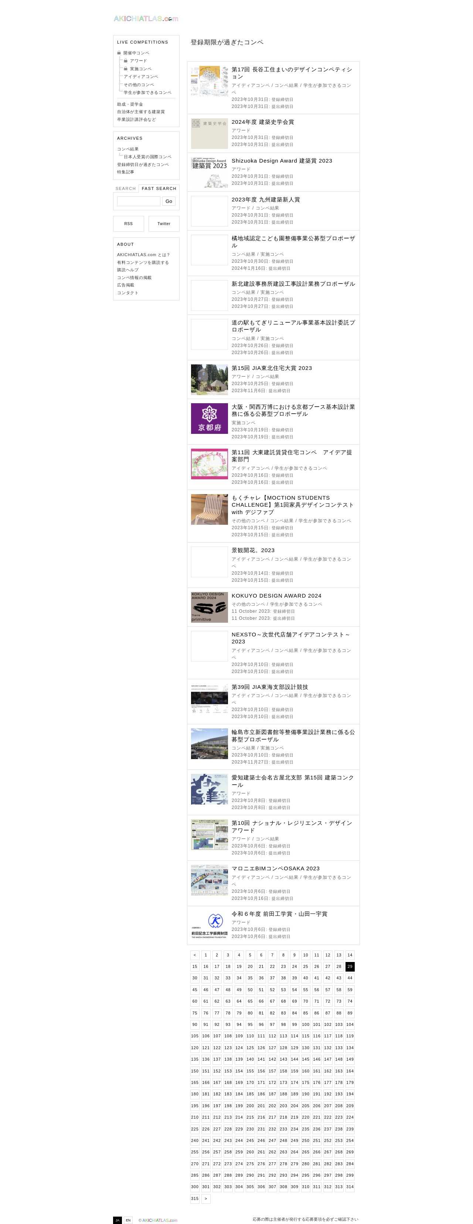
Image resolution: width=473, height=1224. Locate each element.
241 (206, 1141)
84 (294, 1013)
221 (316, 1117)
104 (350, 1025)
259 (239, 1152)
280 (305, 1164)
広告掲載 (126, 285)
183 (228, 1094)
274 (239, 1164)
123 (228, 1048)
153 (228, 1071)
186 (261, 1094)
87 (328, 1013)
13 (339, 955)
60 (195, 1001)
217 (272, 1117)
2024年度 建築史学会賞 (263, 122)
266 (316, 1152)
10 (306, 955)
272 (217, 1164)
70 (306, 1001)
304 (239, 1187)
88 (339, 1013)
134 (350, 1048)
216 (261, 1117)
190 (305, 1094)
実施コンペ (141, 69)
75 (195, 1013)
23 (283, 967)
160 (305, 1071)
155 (250, 1071)
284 (350, 1164)
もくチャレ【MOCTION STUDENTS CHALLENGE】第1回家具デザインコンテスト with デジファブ (293, 504)
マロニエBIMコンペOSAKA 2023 (276, 868)
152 (217, 1071)
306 (261, 1187)
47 (217, 990)
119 (350, 1036)
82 (272, 1013)
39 (294, 978)
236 (316, 1129)
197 (217, 1106)
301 (206, 1187)
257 (217, 1152)
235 (305, 1129)
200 (250, 1106)
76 (206, 1013)
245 (250, 1141)
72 (328, 1001)
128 (283, 1048)
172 (272, 1083)
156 (261, 1071)
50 (250, 990)
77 (217, 1013)
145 (305, 1059)
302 (217, 1187)
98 (283, 1025)
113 (283, 1036)
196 (206, 1106)
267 (327, 1152)
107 (217, 1036)
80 (250, 1013)
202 (272, 1106)
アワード (138, 60)
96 (261, 1025)
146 (316, 1059)
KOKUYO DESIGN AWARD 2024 (277, 595)
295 (305, 1175)
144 (294, 1059)
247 (272, 1141)
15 (195, 967)
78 (228, 1013)
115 (305, 1036)
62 (217, 1001)
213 (228, 1117)
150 (194, 1071)
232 (272, 1129)
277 (272, 1164)
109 (239, 1036)
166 (206, 1083)
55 (306, 990)
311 (316, 1187)
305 (250, 1187)
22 (272, 967)
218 (283, 1117)
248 (283, 1141)
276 (261, 1164)
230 (250, 1129)
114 (294, 1036)
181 (206, 1094)
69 (294, 1001)
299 (350, 1175)
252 (327, 1141)
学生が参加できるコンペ (147, 92)
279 (294, 1164)
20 (250, 967)
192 (327, 1094)
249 (294, 1141)
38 (283, 978)
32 (217, 978)
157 (272, 1071)
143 (283, 1059)
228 (228, 1129)
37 (272, 978)
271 (206, 1164)
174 (294, 1083)
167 (217, 1083)
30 (195, 978)
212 (217, 1117)
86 (317, 1013)
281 (316, 1164)
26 (317, 967)
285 (194, 1175)
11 (317, 955)
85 (306, 1013)
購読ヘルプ (128, 270)
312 (327, 1187)
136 (206, 1059)
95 (250, 1025)
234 (294, 1129)
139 (239, 1059)
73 (339, 1001)
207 (327, 1106)
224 (350, 1117)
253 (339, 1141)
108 (228, 1036)
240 (194, 1141)
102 (327, 1025)
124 (239, 1048)
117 (327, 1036)
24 (294, 967)
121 (206, 1048)
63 (228, 1001)
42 (328, 978)
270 (194, 1164)
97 (272, 1025)
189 (294, 1094)
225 (194, 1129)
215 (250, 1117)
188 (283, 1094)
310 (305, 1187)
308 (283, 1187)
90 (195, 1025)
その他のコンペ (139, 84)
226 (206, 1129)
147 (327, 1059)
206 (316, 1106)
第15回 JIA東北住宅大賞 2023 (272, 368)
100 (305, 1025)
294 (294, 1175)
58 (339, 990)
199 (239, 1106)
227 (217, 1129)
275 (250, 1164)
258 (228, 1152)
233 (283, 1129)
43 (339, 978)
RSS (129, 224)
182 (217, 1094)
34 (239, 978)
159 (294, 1071)
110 (250, 1036)
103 (339, 1025)
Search (126, 188)
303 (228, 1187)
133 (339, 1048)
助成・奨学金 (130, 104)
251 (316, 1141)
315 (194, 1199)
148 (339, 1059)
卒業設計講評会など (136, 119)
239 (350, 1129)
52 (272, 990)
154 (239, 1071)
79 (239, 1013)
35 (250, 978)
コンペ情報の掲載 (134, 277)
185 (250, 1094)
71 (317, 1001)
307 (272, 1187)
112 (272, 1036)
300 (194, 1187)
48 (228, 990)
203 (283, 1106)
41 (317, 978)
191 (316, 1094)
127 (272, 1048)
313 (339, 1187)
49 (239, 990)
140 (250, 1059)
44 (350, 978)
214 (239, 1117)
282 (327, 1164)
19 (239, 967)
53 (283, 990)
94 (239, 1025)
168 (228, 1083)
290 (250, 1175)
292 (272, 1175)
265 (305, 1152)
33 (228, 978)
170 (250, 1083)
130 (305, 1048)
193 (339, 1094)
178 (339, 1083)
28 (339, 967)
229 (239, 1129)
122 (217, 1048)
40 (306, 978)
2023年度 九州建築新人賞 (266, 199)
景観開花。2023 (253, 550)
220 (305, 1117)
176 (316, 1083)
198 (228, 1106)
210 (194, 1117)
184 (239, 1094)
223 (339, 1117)
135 (194, 1059)
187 (272, 1094)
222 (327, 1117)
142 (272, 1059)
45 (195, 990)
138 (228, 1059)
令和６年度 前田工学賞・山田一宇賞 (280, 914)
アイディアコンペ (141, 76)
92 (217, 1025)
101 (316, 1025)
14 (350, 955)
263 (283, 1152)
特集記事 (126, 172)
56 (317, 990)
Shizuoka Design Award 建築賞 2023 (282, 160)
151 (206, 1071)
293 (283, 1175)
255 (194, 1152)
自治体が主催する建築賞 (141, 111)
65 (250, 1001)
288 (228, 1175)
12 (328, 955)
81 (261, 1013)
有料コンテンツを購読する (143, 262)
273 (228, 1164)
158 (283, 1071)
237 (327, 1129)
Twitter (164, 224)
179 (350, 1083)
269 (350, 1152)
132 (327, 1048)
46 (206, 990)
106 (206, 1036)
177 (327, 1083)
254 (350, 1141)
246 (261, 1141)
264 (294, 1152)
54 (294, 990)
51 (261, 990)
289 (239, 1175)
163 (339, 1071)
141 (261, 1059)
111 (261, 1036)
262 (272, 1152)
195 (194, 1106)
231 (261, 1129)
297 (327, 1175)
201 (261, 1106)
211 (206, 1117)
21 (261, 967)
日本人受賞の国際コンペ (147, 156)
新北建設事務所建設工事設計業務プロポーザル (293, 283)
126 (261, 1048)
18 (228, 967)
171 (261, 1083)
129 (294, 1048)
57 (328, 990)
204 (294, 1106)
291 (261, 1175)
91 (206, 1025)
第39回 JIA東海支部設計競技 (270, 687)
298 (339, 1175)
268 (339, 1152)
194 (350, 1094)
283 (339, 1164)
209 (350, 1106)
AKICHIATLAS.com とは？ (144, 254)
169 (239, 1083)
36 (261, 978)
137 (217, 1059)
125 (250, 1048)
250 (305, 1141)
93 (228, 1025)
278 (283, 1164)
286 (206, 1175)
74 (350, 1001)
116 (316, 1036)
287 (217, 1175)
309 (294, 1187)
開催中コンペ (136, 53)
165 (194, 1083)
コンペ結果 (128, 149)
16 (206, 967)
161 (316, 1071)
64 (239, 1001)
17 (217, 967)
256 (206, 1152)
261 (261, 1152)
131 (316, 1048)
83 (283, 1013)
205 (305, 1106)
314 (350, 1187)
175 (305, 1083)
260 (250, 1152)
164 (350, 1071)
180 (194, 1094)
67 (272, 1001)
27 (328, 967)
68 (283, 1001)
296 (316, 1175)
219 (294, 1117)
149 (350, 1059)
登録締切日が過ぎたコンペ (143, 164)
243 (228, 1141)
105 (194, 1036)
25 (306, 967)
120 (194, 1048)
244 (239, 1141)
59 (350, 990)
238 (339, 1129)
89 (350, 1013)
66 (261, 1001)
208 (339, 1106)
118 (339, 1036)
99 (294, 1025)
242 (217, 1141)
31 (206, 978)
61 (206, 1001)
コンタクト (128, 292)
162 (327, 1071)
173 (283, 1083)
